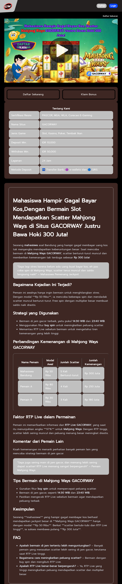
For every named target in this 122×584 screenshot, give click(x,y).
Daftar (101, 6)
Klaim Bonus (88, 94)
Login (113, 6)
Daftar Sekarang (33, 94)
